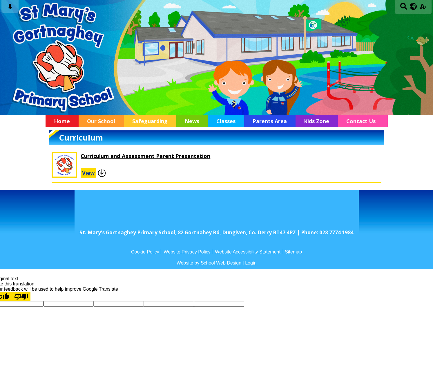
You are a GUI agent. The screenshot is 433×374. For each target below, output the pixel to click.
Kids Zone (316, 121)
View (88, 172)
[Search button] (403, 8)
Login (250, 262)
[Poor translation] (21, 296)
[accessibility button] (423, 8)
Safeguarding (150, 121)
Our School (101, 121)
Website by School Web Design (209, 262)
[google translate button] (413, 6)
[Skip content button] (10, 8)
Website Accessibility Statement (247, 251)
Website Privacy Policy (187, 251)
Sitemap (293, 251)
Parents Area (270, 121)
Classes (225, 121)
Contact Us (361, 121)
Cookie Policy (145, 251)
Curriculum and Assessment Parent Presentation (145, 155)
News (192, 121)
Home (62, 121)
